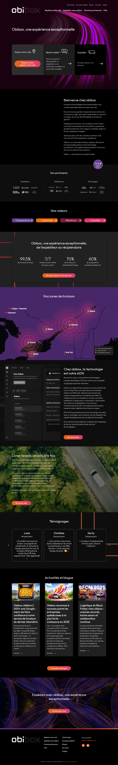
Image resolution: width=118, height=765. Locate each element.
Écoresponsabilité (81, 5)
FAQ (105, 10)
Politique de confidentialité (70, 761)
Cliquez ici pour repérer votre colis (27, 63)
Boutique (98, 5)
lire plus (16, 653)
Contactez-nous (59, 711)
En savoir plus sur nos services (59, 275)
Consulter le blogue (59, 668)
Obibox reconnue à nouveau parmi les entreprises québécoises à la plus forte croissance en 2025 (58, 613)
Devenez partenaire (93, 10)
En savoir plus (73, 437)
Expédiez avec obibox (72, 10)
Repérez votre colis (53, 10)
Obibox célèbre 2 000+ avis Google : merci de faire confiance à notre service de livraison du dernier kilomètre (26, 613)
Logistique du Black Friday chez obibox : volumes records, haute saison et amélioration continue (92, 613)
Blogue (91, 5)
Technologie (70, 5)
